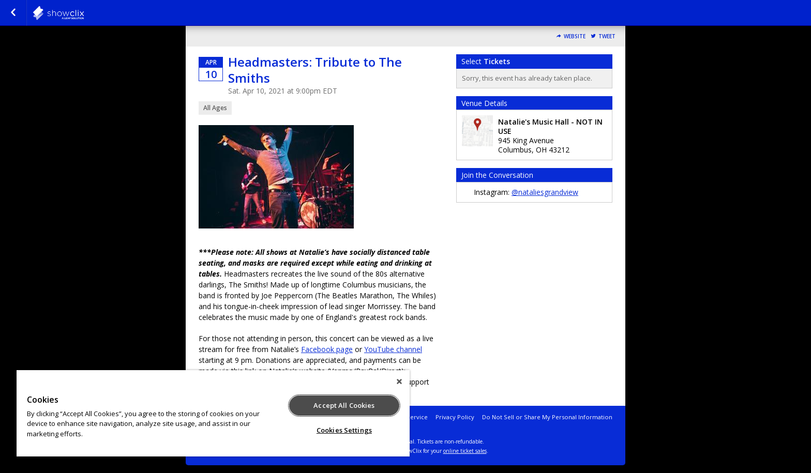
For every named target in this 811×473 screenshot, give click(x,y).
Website (574, 36)
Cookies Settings (344, 430)
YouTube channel (393, 349)
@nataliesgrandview (545, 192)
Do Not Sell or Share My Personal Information (547, 417)
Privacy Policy (454, 417)
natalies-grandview (84, 13)
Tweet (606, 36)
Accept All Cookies (343, 405)
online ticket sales (465, 450)
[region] (213, 413)
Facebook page (327, 349)
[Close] (399, 381)
